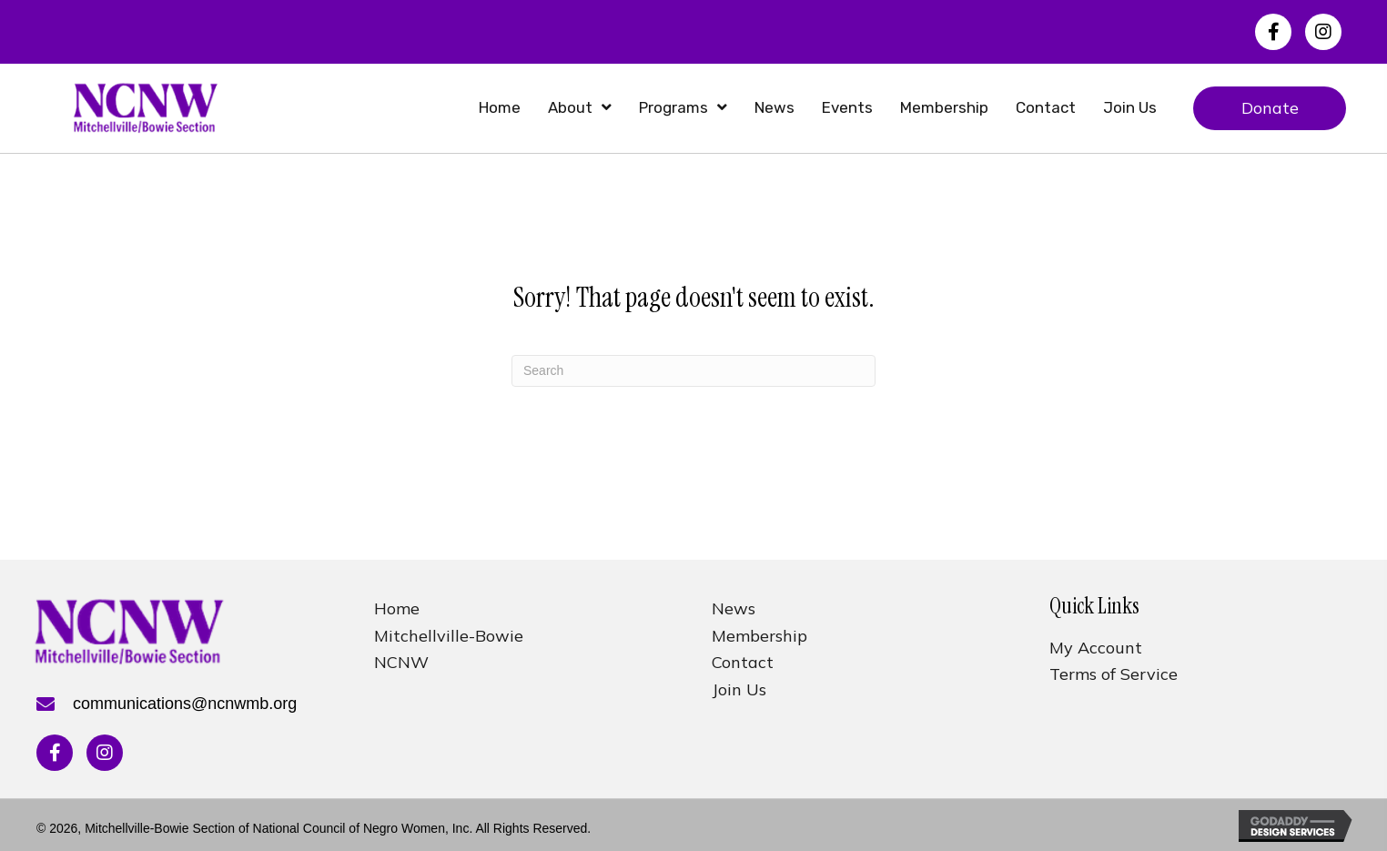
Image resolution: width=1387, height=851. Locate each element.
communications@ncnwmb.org (185, 703)
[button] (1273, 32)
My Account (1095, 647)
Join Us (739, 689)
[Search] (693, 371)
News (733, 608)
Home (397, 608)
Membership (759, 635)
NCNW (401, 662)
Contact (743, 662)
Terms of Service (1113, 674)
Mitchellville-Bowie (448, 635)
